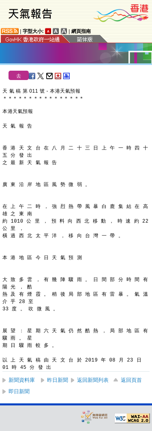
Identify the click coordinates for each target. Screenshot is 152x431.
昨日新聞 (57, 380)
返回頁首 (131, 380)
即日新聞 (19, 391)
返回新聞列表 (93, 380)
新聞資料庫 (22, 380)
